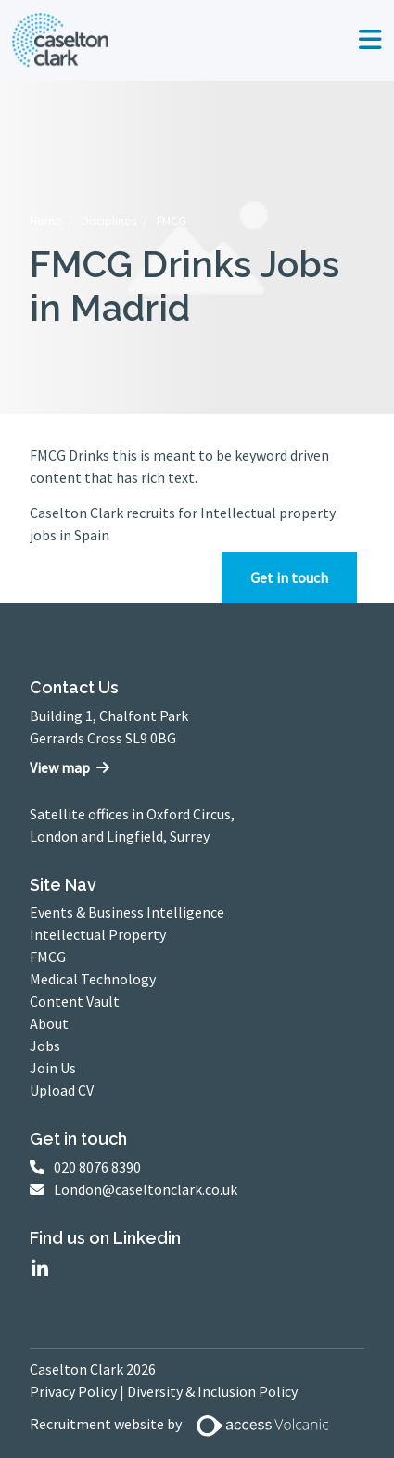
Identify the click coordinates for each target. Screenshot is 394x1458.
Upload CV (62, 1090)
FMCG (171, 221)
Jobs (45, 1045)
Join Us (53, 1068)
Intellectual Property (98, 934)
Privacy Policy (73, 1391)
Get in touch (289, 577)
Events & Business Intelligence (127, 912)
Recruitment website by (186, 1425)
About (49, 1023)
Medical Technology (93, 979)
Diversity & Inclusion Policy (212, 1391)
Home (46, 221)
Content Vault (75, 1001)
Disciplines (109, 221)
